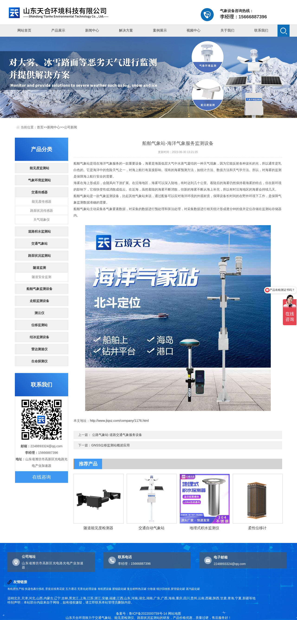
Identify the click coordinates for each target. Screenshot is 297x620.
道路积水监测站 (39, 231)
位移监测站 (39, 325)
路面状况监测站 (39, 255)
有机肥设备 (105, 589)
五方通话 (71, 589)
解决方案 (126, 30)
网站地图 (174, 613)
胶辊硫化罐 (119, 589)
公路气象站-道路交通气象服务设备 (117, 435)
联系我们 (261, 30)
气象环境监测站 (39, 180)
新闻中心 (92, 30)
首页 (40, 127)
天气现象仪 (41, 219)
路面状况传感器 (41, 210)
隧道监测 (39, 267)
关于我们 (227, 30)
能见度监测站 (39, 168)
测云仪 (39, 313)
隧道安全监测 (41, 277)
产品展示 (58, 30)
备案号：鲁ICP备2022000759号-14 (141, 613)
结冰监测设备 (39, 337)
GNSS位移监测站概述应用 (110, 445)
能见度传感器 (41, 201)
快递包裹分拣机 (34, 589)
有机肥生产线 (15, 589)
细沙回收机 (163, 589)
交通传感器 (39, 192)
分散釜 (151, 589)
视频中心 (193, 30)
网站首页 (24, 30)
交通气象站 (39, 243)
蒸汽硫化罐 (193, 589)
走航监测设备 (39, 301)
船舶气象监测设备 (39, 289)
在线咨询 (41, 477)
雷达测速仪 (39, 349)
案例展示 (160, 30)
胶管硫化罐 (178, 589)
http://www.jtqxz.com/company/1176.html (119, 420)
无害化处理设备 (87, 589)
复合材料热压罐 (136, 589)
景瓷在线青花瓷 (55, 589)
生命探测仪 (39, 361)
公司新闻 (70, 127)
